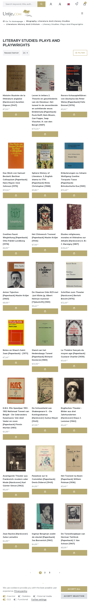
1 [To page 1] (40, 573)
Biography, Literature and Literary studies (48, 21)
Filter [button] (80, 53)
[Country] (69, 4)
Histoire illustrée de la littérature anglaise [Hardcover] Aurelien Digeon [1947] (14, 100)
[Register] (60, 4)
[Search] (41, 4)
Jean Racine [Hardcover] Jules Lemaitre (15, 535)
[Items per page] (26, 53)
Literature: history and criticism (23, 24)
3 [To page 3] (49, 573)
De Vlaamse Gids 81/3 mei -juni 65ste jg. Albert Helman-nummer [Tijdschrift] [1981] (45, 297)
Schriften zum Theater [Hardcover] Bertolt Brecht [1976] (72, 295)
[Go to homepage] (13, 21)
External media (44, 596)
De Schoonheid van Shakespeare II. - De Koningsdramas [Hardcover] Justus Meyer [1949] (45, 414)
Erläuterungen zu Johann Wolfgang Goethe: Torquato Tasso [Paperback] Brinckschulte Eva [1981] (73, 179)
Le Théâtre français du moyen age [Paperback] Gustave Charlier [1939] (73, 353)
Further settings (39, 599)
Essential (11, 596)
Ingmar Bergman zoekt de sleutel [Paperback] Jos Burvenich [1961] (43, 537)
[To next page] (56, 573)
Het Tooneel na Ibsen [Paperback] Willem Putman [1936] (71, 479)
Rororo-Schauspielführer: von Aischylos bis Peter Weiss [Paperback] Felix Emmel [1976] (73, 100)
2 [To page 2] (44, 573)
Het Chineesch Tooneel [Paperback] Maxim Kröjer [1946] (45, 237)
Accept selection (74, 596)
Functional (23, 599)
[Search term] (20, 4)
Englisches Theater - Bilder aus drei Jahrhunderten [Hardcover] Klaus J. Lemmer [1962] (71, 414)
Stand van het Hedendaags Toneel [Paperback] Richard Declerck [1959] (42, 355)
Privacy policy (20, 591)
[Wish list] (77, 4)
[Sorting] (11, 53)
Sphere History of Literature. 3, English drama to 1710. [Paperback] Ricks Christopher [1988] (42, 179)
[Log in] (51, 4)
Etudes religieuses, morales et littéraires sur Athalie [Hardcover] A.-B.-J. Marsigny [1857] (74, 239)
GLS (9, 599)
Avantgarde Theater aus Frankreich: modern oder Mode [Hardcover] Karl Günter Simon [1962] (15, 481)
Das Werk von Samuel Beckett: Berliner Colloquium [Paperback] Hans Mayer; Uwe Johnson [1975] (15, 179)
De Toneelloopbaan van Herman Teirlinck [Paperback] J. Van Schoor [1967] (73, 539)
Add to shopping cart (16, 115)
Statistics (26, 596)
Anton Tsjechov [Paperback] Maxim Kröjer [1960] (16, 295)
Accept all (74, 589)
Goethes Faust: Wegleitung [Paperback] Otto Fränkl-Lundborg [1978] (15, 239)
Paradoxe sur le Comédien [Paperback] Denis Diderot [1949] (43, 479)
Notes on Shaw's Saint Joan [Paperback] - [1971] (15, 352)
